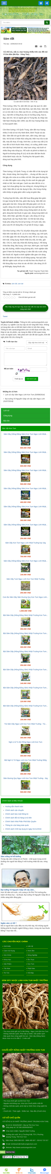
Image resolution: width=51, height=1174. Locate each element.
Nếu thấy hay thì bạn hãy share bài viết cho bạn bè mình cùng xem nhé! (25, 308)
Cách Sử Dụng (9, 951)
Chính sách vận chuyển (14, 810)
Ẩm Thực (31, 960)
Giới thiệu (7, 946)
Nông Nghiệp (32, 955)
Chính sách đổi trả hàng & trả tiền (18, 818)
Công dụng (7, 416)
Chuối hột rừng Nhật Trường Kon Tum (23, 1050)
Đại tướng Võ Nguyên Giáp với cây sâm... (18, 890)
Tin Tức (6, 973)
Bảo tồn (6, 421)
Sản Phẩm (7, 964)
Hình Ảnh (31, 951)
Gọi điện (6, 1173)
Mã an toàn (8, 369)
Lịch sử (6, 410)
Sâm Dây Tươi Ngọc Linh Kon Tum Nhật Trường (26, 579)
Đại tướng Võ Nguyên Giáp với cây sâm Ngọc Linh (25, 399)
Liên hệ (30, 946)
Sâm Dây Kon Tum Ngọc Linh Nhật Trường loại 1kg (25, 543)
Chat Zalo (32, 1173)
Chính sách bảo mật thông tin (16, 814)
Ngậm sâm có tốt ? (8, 923)
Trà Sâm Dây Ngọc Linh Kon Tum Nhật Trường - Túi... (25, 724)
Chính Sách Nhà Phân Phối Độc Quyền (20, 821)
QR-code (7, 1157)
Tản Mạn (7, 968)
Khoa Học (7, 960)
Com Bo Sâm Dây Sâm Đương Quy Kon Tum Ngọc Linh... (25, 597)
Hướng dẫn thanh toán (14, 806)
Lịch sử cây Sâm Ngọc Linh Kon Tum (19, 395)
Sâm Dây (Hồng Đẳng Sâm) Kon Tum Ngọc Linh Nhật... (25, 434)
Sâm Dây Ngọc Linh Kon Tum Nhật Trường (25, 980)
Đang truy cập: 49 (21, 1157)
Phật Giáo (31, 968)
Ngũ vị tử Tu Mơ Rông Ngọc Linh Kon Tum (25, 742)
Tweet (5, 316)
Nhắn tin (19, 1173)
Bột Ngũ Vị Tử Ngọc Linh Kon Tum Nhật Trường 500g (25, 760)
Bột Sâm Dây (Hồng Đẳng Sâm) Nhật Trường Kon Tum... (25, 615)
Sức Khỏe (7, 955)
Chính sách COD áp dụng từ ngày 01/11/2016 (23, 829)
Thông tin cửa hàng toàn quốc (17, 825)
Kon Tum (31, 964)
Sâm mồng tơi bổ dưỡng (11, 856)
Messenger (44, 1173)
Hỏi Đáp (31, 973)
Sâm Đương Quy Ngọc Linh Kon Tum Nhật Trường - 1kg (25, 778)
